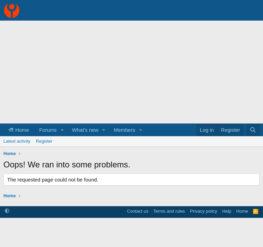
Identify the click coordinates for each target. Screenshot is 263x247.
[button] (62, 130)
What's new (85, 130)
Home (19, 130)
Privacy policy (203, 211)
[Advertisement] (131, 72)
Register (44, 141)
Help (226, 211)
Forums (48, 130)
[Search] (253, 130)
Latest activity (16, 141)
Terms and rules (169, 211)
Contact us (137, 211)
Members (124, 130)
